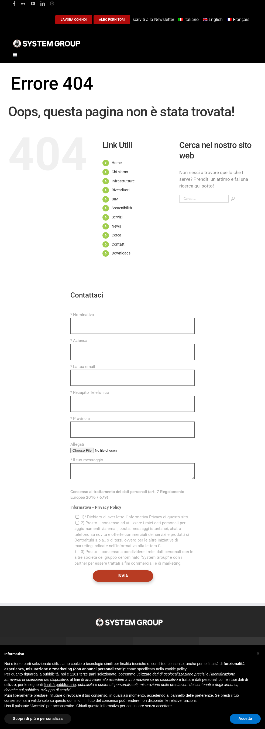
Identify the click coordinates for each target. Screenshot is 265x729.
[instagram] (52, 3)
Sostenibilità (122, 208)
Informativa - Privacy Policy (95, 507)
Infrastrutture (123, 181)
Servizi (117, 217)
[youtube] (33, 3)
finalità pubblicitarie (60, 684)
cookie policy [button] (175, 669)
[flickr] (23, 3)
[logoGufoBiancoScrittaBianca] (46, 40)
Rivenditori (120, 190)
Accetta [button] (245, 718)
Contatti (118, 244)
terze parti (88, 674)
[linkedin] (42, 3)
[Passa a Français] (238, 20)
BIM (115, 199)
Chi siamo (120, 172)
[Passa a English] (213, 20)
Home (117, 163)
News (116, 226)
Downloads (121, 253)
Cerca (116, 235)
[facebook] (14, 3)
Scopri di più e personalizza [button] (38, 718)
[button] (258, 653)
